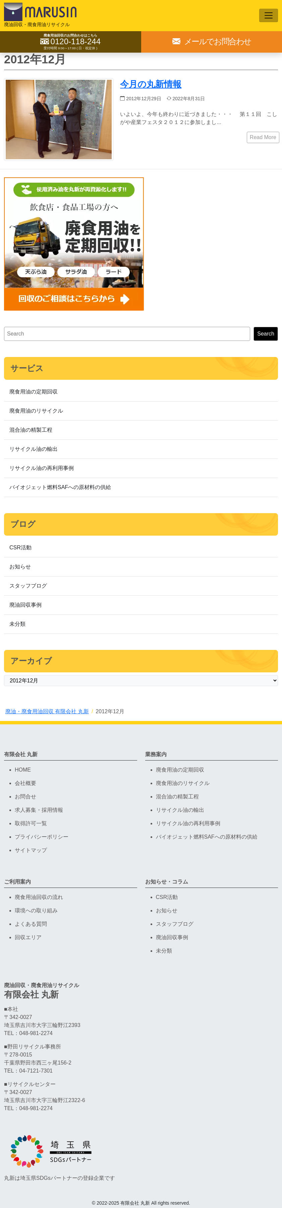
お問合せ (25, 796)
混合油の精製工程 (30, 430)
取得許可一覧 (31, 823)
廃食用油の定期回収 (33, 392)
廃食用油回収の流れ (39, 897)
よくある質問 (31, 924)
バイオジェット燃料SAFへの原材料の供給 (60, 487)
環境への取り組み (36, 910)
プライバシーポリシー (41, 837)
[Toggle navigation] (268, 15)
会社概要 (25, 783)
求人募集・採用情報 (39, 810)
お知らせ (20, 566)
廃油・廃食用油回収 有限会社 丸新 (47, 711)
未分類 (17, 624)
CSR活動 (20, 547)
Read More (263, 137)
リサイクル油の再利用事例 (41, 468)
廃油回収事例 (25, 605)
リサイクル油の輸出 (33, 449)
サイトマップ (31, 850)
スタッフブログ (28, 586)
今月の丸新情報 (150, 84)
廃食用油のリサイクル (36, 411)
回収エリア (28, 937)
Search (265, 334)
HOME (23, 770)
